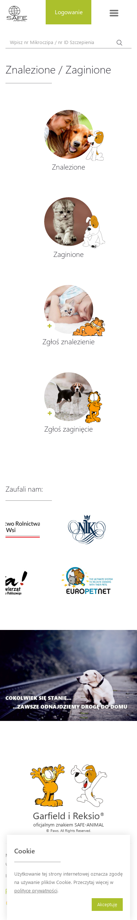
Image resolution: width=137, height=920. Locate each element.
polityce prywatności (35, 890)
